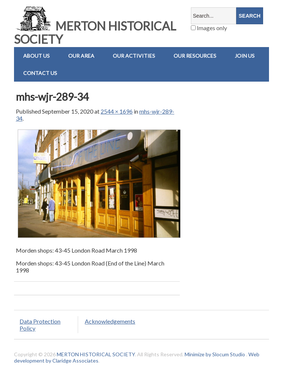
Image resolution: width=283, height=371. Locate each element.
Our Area (81, 56)
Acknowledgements (110, 321)
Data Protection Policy (40, 325)
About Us (36, 56)
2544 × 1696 (117, 111)
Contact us (40, 73)
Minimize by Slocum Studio (215, 354)
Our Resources (195, 56)
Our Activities (134, 56)
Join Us (245, 56)
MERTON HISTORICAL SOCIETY (95, 32)
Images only (209, 27)
